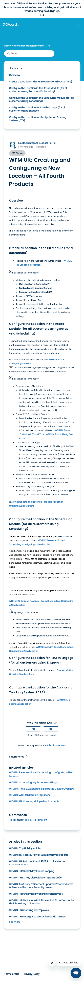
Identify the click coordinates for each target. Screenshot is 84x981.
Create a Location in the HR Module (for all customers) (40, 81)
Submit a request (57, 745)
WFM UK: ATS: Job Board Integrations (29, 795)
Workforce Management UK (29, 45)
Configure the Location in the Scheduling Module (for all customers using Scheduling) (41, 99)
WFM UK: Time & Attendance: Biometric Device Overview (41, 788)
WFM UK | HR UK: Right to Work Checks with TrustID (37, 916)
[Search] (29, 53)
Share (17, 153)
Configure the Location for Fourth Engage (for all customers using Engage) (37, 109)
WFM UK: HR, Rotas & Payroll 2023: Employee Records (38, 855)
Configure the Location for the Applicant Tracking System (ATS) (37, 119)
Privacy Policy (31, 974)
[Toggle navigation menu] (78, 24)
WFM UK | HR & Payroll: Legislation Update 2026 (35, 877)
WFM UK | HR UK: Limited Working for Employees (36, 894)
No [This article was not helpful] (50, 728)
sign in (20, 819)
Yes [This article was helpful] (33, 728)
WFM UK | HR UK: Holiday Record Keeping (31, 871)
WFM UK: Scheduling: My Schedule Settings (33, 782)
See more (14, 921)
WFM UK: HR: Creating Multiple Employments (34, 801)
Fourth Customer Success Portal (36, 143)
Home (7, 45)
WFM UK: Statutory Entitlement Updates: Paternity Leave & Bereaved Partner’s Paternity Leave (41, 885)
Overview (14, 75)
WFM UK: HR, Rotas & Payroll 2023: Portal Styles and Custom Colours (37, 863)
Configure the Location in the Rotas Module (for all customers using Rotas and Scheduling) (38, 89)
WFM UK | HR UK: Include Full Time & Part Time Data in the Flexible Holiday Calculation (41, 902)
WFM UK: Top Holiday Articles (25, 848)
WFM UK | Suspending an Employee (29, 910)
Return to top (18, 756)
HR (49, 45)
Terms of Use (11, 974)
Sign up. (55, 11)
